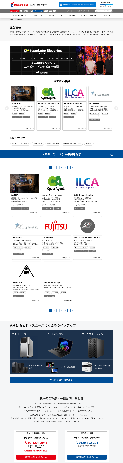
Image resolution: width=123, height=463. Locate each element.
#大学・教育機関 (53, 143)
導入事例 (51, 15)
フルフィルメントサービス (100, 440)
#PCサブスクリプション (20, 143)
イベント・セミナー (68, 15)
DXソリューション (98, 437)
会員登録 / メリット (54, 441)
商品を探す (51, 433)
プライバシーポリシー (77, 441)
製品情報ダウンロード (83, 11)
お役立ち (73, 438)
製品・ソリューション (20, 15)
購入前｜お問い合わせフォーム (36, 413)
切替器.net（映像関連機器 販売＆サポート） (102, 433)
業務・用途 (38, 15)
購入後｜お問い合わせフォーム (87, 413)
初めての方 (51, 447)
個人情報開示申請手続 (77, 447)
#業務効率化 (38, 143)
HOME (12, 19)
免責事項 (73, 444)
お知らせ (69, 11)
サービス (50, 438)
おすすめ (107, 15)
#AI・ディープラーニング (72, 143)
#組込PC (89, 143)
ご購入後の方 (52, 444)
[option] (23, 108)
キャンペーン (74, 430)
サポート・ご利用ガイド (89, 15)
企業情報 (73, 450)
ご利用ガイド (52, 450)
